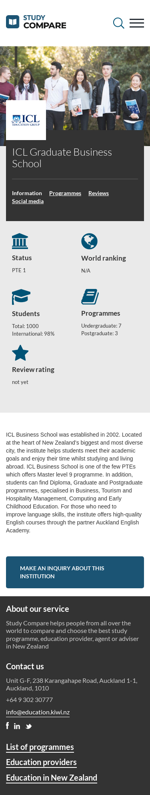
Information (27, 193)
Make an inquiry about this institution (62, 572)
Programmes (65, 193)
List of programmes (40, 746)
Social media (28, 201)
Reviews (98, 193)
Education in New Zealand (51, 777)
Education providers (41, 762)
